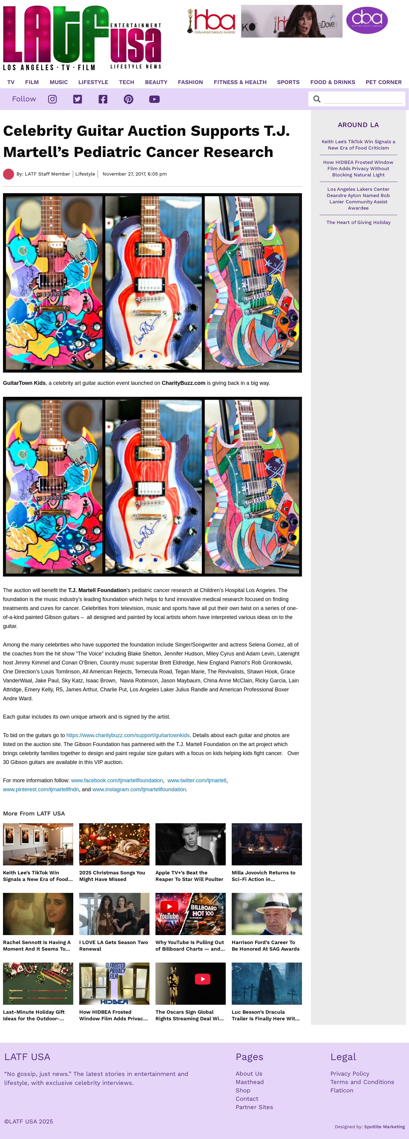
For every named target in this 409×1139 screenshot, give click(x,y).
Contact (247, 1098)
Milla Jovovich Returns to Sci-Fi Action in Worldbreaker (263, 876)
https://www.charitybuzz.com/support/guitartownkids (128, 735)
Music (59, 82)
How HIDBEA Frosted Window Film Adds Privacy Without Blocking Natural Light (112, 1015)
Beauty (156, 82)
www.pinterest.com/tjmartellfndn (41, 789)
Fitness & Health (240, 82)
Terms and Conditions (362, 1081)
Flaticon (341, 1090)
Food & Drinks (332, 82)
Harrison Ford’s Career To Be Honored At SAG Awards (266, 945)
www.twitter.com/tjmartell (196, 780)
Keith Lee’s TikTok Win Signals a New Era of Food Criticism (35, 876)
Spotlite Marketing (384, 1126)
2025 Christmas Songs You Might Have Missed (112, 876)
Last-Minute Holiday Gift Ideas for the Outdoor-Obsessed (34, 1015)
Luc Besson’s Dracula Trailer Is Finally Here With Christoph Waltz (265, 1015)
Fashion (190, 82)
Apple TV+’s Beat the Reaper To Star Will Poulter (189, 876)
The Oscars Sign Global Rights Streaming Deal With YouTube (190, 1015)
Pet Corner (384, 82)
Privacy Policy (349, 1073)
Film (32, 82)
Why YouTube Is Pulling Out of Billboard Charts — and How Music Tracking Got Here (189, 945)
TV (11, 82)
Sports (288, 82)
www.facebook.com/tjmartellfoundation (117, 780)
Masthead (250, 1081)
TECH (126, 82)
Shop (243, 1090)
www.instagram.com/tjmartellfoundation (139, 789)
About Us (249, 1073)
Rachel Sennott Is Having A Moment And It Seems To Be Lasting (37, 945)
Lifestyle (93, 82)
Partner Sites (254, 1107)
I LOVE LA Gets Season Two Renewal (113, 945)
